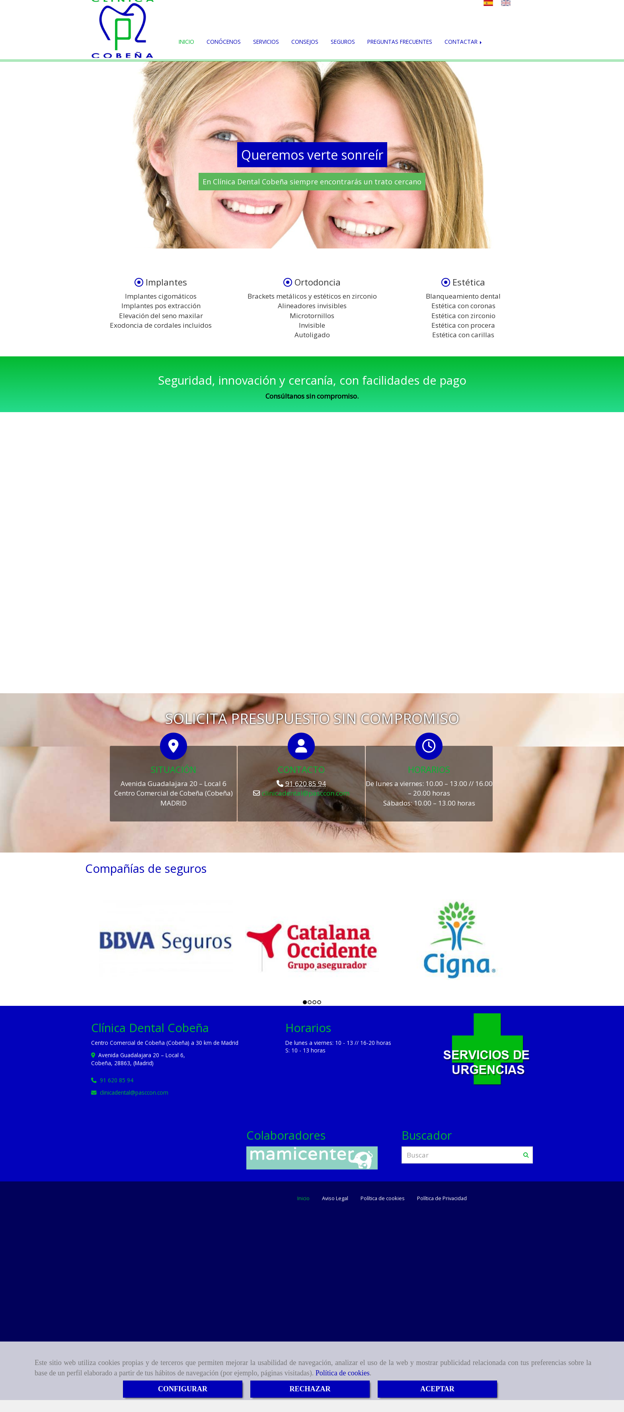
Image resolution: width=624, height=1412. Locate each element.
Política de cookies (343, 1373)
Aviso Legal (335, 1198)
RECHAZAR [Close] (309, 1389)
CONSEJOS (304, 41)
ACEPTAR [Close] (437, 1389)
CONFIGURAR (182, 1389)
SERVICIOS (266, 41)
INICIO (186, 41)
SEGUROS (343, 41)
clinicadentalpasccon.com (305, 793)
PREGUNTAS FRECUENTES (399, 41)
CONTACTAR (464, 41)
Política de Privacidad (442, 1198)
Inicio (303, 1198)
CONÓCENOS (224, 41)
